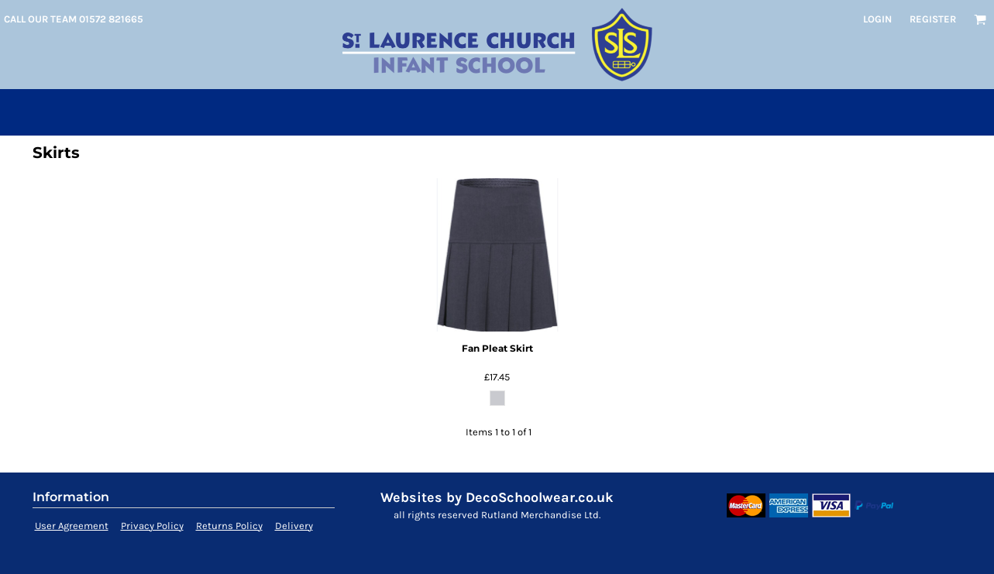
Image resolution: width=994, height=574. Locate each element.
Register (933, 19)
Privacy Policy (152, 525)
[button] (980, 19)
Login (877, 19)
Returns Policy (229, 525)
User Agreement (71, 525)
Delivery (294, 525)
